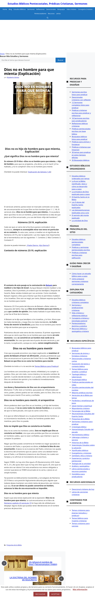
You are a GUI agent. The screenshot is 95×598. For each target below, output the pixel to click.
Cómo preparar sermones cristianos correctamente (80, 281)
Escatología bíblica (79, 379)
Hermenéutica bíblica (80, 434)
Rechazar (40, 594)
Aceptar (55, 594)
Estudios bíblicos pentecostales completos (78, 242)
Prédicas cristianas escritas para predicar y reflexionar (81, 113)
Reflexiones (40, 9)
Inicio (2, 53)
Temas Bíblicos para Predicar (46, 366)
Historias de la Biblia (80, 442)
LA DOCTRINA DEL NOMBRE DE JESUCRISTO (23, 578)
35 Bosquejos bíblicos (80, 160)
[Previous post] (4, 563)
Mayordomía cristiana (81, 408)
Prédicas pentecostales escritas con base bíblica (81, 131)
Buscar (60, 60)
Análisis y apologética (80, 466)
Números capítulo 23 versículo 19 (17, 503)
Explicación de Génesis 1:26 (39, 172)
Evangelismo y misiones (81, 453)
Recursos (51, 13)
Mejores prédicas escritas (82, 392)
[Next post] (61, 579)
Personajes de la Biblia (81, 411)
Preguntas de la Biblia (14, 545)
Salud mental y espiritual (82, 406)
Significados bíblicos (80, 450)
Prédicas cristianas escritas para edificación (79, 255)
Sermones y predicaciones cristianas (77, 307)
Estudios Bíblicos (20, 9)
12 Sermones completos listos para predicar (80, 105)
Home (5, 9)
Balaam (49, 285)
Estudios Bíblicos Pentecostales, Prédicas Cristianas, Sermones (47, 3)
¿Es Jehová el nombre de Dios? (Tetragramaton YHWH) (43, 563)
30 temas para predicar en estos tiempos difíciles (81, 155)
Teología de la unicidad (81, 463)
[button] (47, 18)
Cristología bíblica (79, 427)
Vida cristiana (71, 9)
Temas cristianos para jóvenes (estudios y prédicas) (81, 513)
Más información (80, 589)
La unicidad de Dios (80, 220)
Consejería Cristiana (85, 9)
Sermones (31, 9)
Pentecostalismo (40, 13)
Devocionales (51, 9)
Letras (58, 13)
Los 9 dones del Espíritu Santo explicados (78, 205)
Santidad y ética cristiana (82, 455)
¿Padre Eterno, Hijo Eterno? (38, 245)
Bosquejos (61, 9)
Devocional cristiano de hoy (83, 489)
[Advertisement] (47, 37)
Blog (10, 9)
